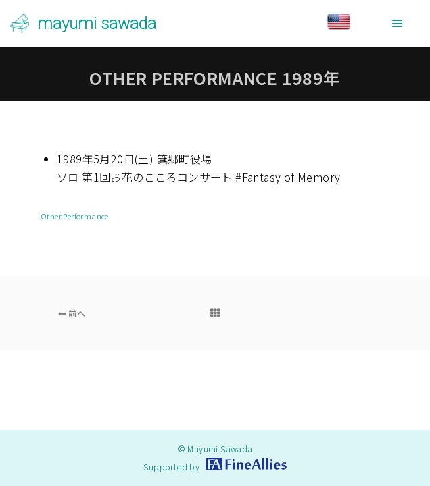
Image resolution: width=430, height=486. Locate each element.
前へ (72, 313)
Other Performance (75, 216)
